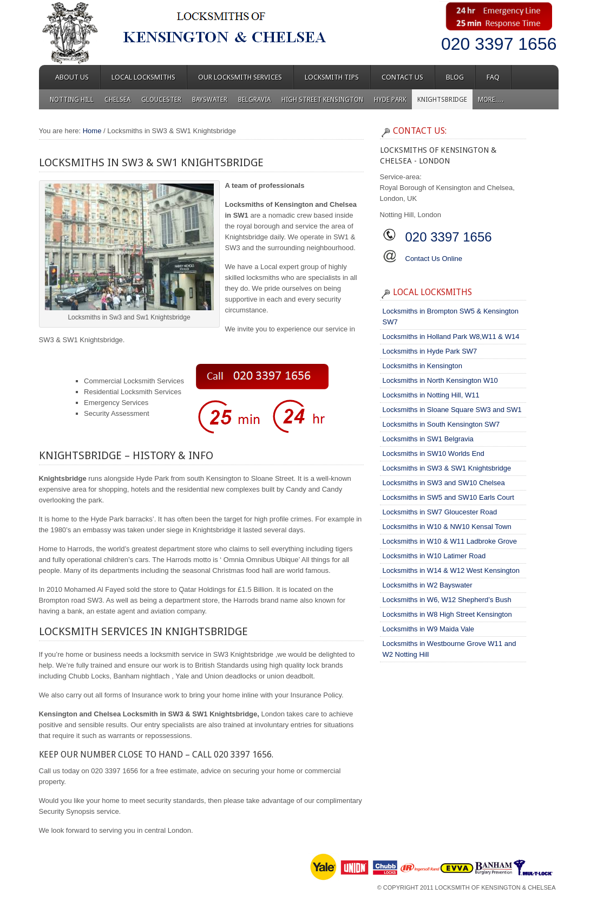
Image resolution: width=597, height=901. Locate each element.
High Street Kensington (322, 99)
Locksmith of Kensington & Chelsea (495, 887)
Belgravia (254, 99)
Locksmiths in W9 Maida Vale (429, 629)
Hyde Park (390, 99)
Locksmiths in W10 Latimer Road (434, 556)
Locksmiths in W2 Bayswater (428, 585)
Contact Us (402, 77)
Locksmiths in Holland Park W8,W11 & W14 (451, 336)
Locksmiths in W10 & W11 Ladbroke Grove (450, 541)
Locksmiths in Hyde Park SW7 (430, 351)
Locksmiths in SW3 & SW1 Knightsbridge (447, 468)
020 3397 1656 (499, 44)
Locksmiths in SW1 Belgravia (428, 439)
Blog (455, 77)
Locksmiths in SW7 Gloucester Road (440, 512)
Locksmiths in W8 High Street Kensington (447, 614)
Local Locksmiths (143, 77)
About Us (72, 77)
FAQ (493, 77)
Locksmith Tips (332, 77)
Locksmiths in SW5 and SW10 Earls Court (448, 497)
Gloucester (161, 99)
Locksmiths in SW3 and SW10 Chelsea (444, 483)
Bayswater (209, 99)
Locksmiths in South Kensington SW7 (441, 424)
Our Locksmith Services (240, 77)
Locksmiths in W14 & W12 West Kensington (451, 570)
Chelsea (117, 99)
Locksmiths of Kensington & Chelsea (136, 32)
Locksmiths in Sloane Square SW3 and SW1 (452, 410)
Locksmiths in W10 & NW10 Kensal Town (447, 527)
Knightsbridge (442, 99)
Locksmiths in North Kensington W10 (440, 380)
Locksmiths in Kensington (422, 366)
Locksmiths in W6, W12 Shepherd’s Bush (447, 600)
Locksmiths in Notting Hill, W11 (431, 395)
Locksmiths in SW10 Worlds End (433, 453)
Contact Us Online (434, 258)
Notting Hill (72, 99)
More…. (490, 99)
